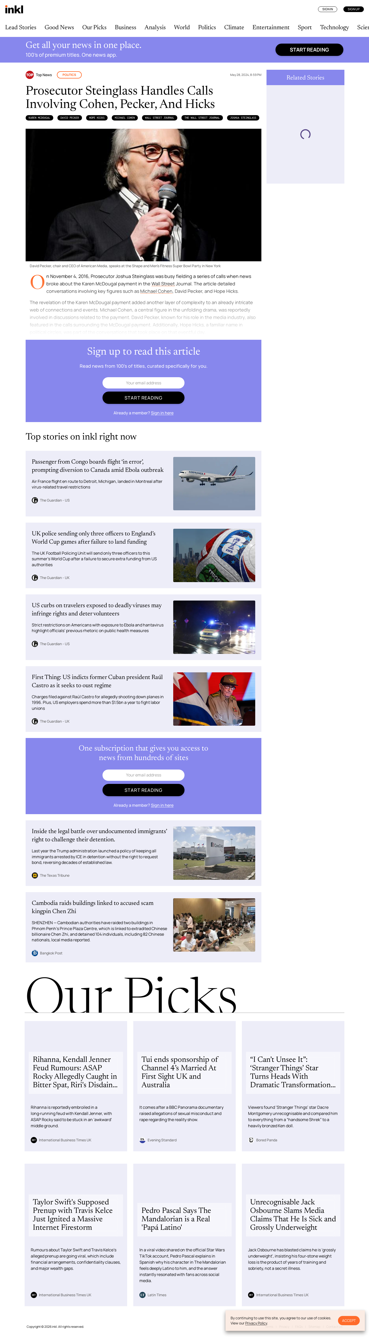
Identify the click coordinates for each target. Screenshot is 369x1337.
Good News (59, 28)
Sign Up (354, 9)
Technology (334, 28)
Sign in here (162, 413)
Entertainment (271, 28)
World (182, 28)
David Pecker (69, 117)
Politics (207, 28)
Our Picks (94, 28)
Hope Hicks (97, 117)
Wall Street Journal (159, 117)
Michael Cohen (125, 117)
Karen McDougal (39, 117)
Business (125, 28)
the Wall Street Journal (202, 117)
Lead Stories (20, 28)
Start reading (309, 49)
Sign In (327, 9)
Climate (234, 28)
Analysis (155, 28)
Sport (305, 28)
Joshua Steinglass (243, 117)
